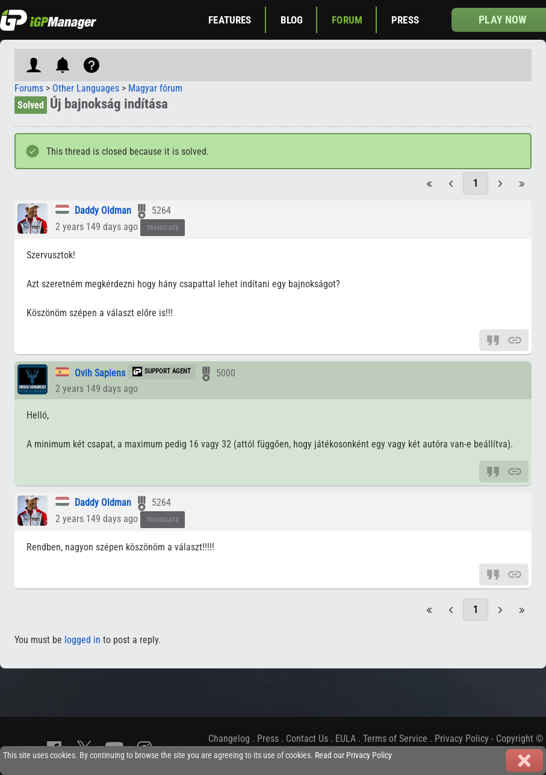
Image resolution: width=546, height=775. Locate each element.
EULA (345, 738)
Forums (28, 88)
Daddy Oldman (103, 210)
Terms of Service (395, 738)
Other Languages (85, 88)
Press (405, 20)
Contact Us (307, 738)
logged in (82, 640)
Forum (347, 20)
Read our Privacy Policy (353, 755)
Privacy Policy (462, 738)
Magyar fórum (155, 88)
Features (229, 20)
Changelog (229, 738)
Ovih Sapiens (100, 373)
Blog (292, 20)
